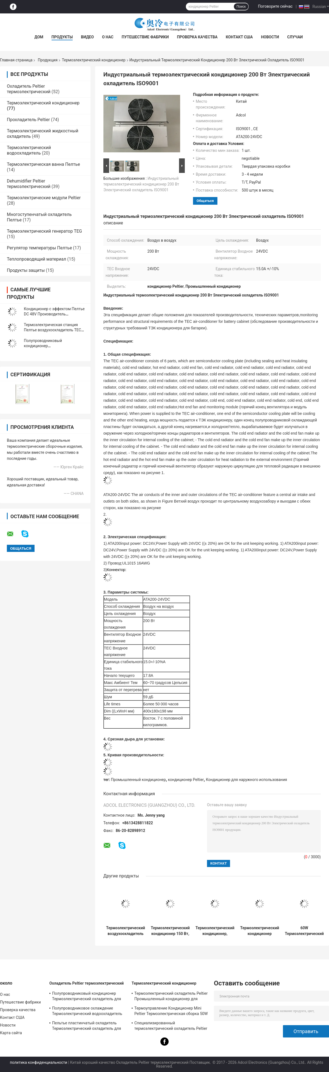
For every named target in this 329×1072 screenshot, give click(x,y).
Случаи (295, 37)
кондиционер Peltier (186, 779)
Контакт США (239, 37)
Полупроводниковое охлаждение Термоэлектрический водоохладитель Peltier (87, 1011)
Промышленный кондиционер (138, 779)
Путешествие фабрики (145, 37)
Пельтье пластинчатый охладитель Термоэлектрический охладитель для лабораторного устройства (86, 1026)
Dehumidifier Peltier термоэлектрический (28, 183)
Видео (87, 37)
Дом (39, 37)
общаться (205, 201)
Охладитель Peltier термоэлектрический (28, 89)
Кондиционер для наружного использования (246, 779)
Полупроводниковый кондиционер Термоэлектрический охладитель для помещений (86, 997)
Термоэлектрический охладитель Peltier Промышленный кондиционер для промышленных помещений (171, 997)
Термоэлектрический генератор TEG (44, 231)
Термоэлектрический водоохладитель (29, 150)
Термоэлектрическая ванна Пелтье (43, 164)
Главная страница (16, 60)
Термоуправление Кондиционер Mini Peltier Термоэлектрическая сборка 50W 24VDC (171, 1011)
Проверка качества (197, 37)
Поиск (241, 6)
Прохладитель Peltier (28, 119)
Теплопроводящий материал (36, 259)
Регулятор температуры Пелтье (39, 247)
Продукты (62, 37)
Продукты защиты (26, 270)
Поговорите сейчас (275, 6)
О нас (108, 37)
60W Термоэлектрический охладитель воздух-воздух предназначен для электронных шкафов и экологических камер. (304, 931)
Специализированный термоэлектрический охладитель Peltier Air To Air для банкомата (170, 1026)
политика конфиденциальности (38, 1062)
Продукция (48, 60)
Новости (270, 37)
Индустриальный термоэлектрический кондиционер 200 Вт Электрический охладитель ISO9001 (141, 184)
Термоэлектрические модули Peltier (44, 197)
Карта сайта (11, 1033)
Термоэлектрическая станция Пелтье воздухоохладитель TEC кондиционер (52, 330)
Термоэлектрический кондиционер (94, 60)
